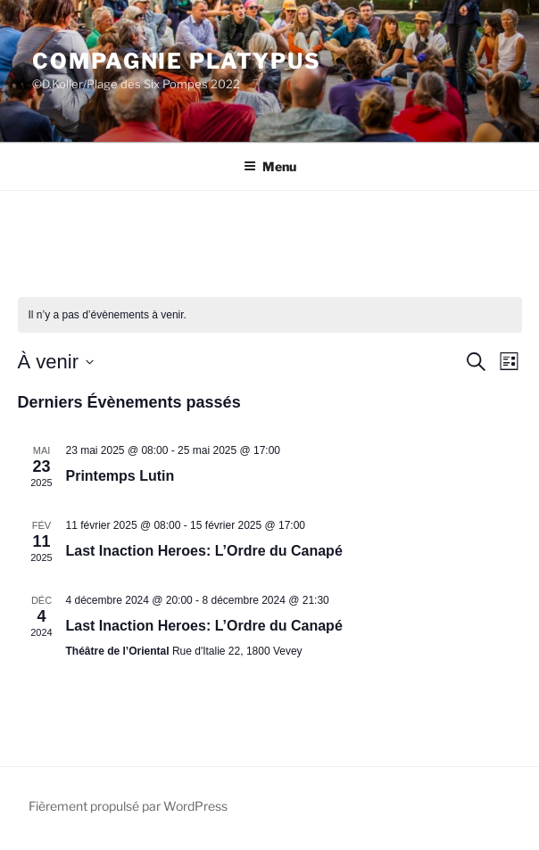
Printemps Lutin (120, 475)
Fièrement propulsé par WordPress (128, 805)
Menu (270, 166)
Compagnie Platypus (176, 61)
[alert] (270, 315)
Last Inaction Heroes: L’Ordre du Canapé (204, 550)
